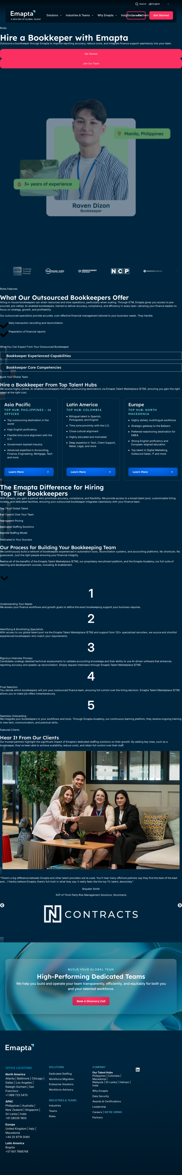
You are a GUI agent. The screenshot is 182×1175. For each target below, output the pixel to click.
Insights (127, 15)
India (95, 1085)
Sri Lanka (12, 1114)
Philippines (13, 1105)
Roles (52, 1116)
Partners (145, 15)
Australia (28, 1105)
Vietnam (124, 1082)
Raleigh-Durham (16, 1086)
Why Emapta (108, 15)
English (154, 4)
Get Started (161, 15)
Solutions (55, 15)
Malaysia (97, 1082)
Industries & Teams (80, 15)
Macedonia (13, 1133)
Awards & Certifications (106, 1101)
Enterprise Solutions (61, 1084)
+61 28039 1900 (16, 1118)
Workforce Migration (61, 1079)
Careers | (107, 1112)
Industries (55, 1105)
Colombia (114, 1075)
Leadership (99, 1106)
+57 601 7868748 (17, 1151)
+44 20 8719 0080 (18, 1137)
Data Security (100, 1096)
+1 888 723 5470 (17, 1095)
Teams (53, 1111)
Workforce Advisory (61, 1089)
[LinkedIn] (138, 1070)
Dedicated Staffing (60, 1073)
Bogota (10, 1147)
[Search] (140, 3)
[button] (2, 905)
